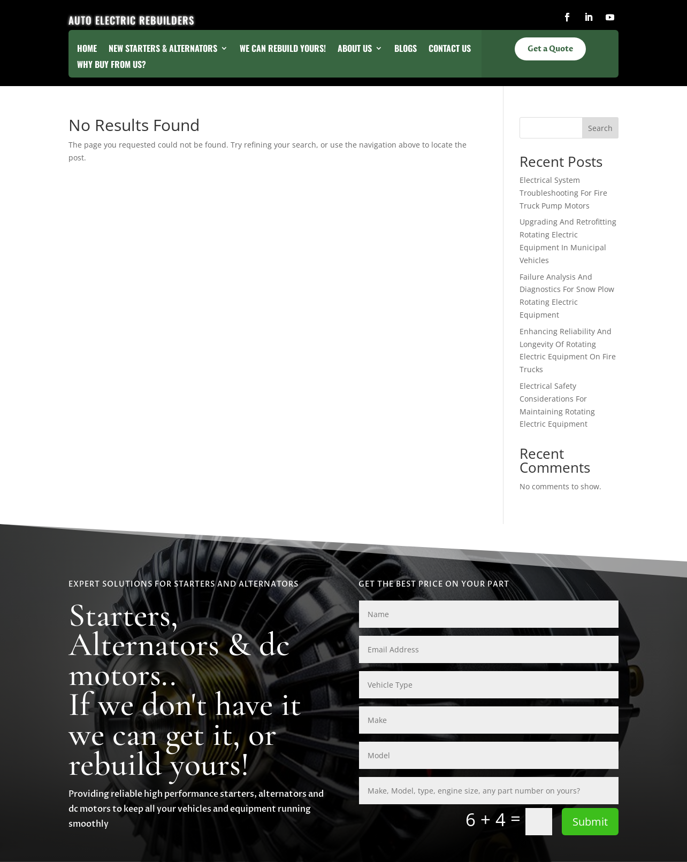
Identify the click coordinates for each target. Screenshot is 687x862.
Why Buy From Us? (111, 65)
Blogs (405, 49)
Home (87, 49)
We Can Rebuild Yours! (283, 49)
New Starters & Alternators (163, 49)
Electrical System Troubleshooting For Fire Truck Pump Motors (563, 193)
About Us (355, 49)
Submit (590, 821)
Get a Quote (550, 49)
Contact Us (450, 49)
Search (600, 128)
